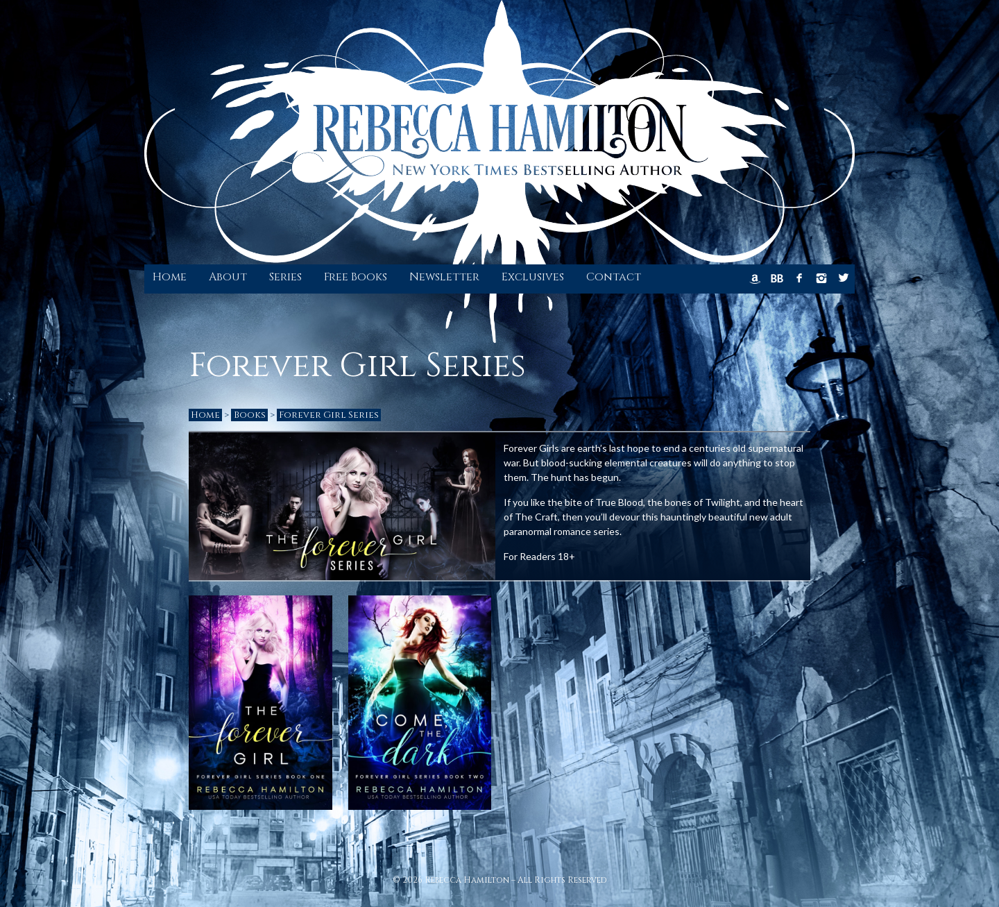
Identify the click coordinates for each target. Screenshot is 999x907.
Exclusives (533, 277)
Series (285, 277)
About (228, 277)
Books (250, 415)
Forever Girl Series (329, 415)
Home (170, 277)
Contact (613, 277)
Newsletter (444, 277)
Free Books (355, 277)
